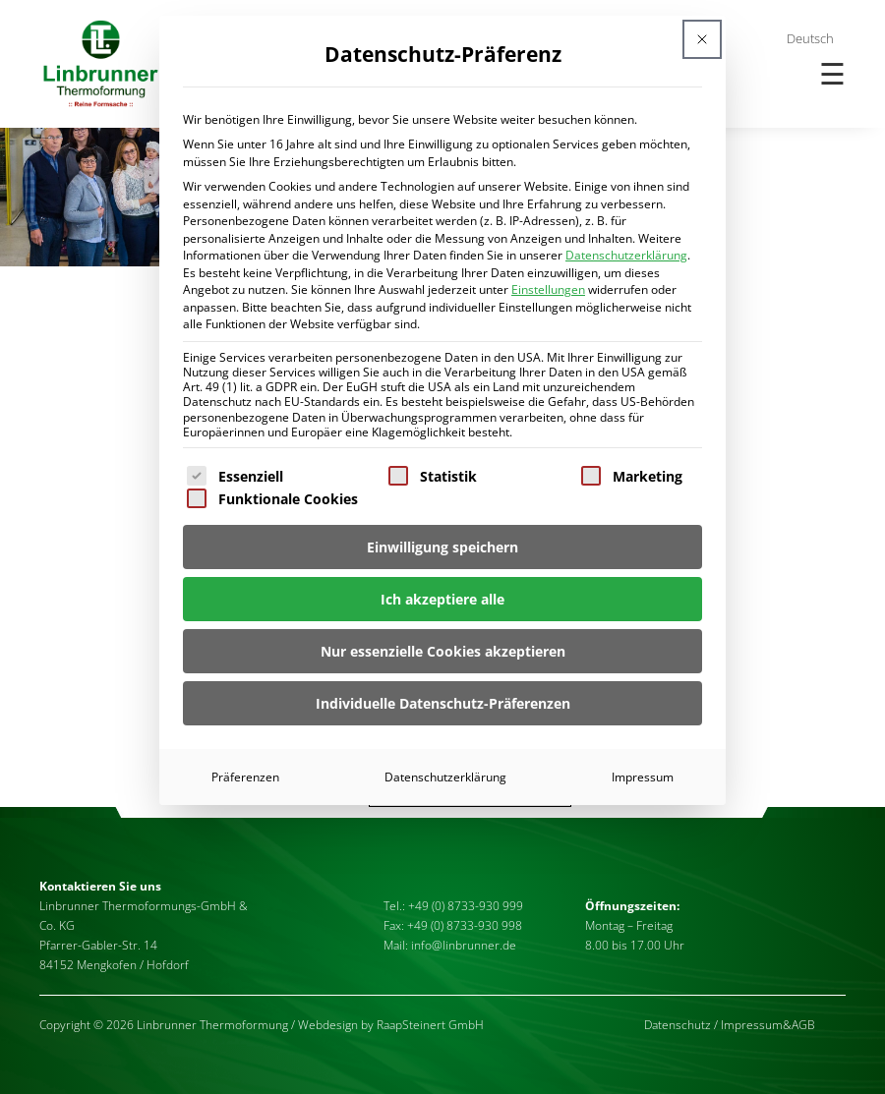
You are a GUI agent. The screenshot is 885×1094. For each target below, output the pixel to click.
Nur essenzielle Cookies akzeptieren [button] (443, 651)
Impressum (643, 777)
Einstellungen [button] (548, 289)
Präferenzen (245, 777)
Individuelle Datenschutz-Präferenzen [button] (443, 703)
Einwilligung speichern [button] (442, 547)
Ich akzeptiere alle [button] (442, 599)
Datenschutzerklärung (626, 255)
